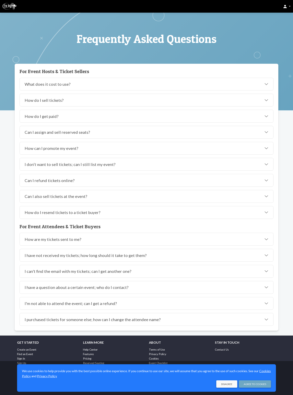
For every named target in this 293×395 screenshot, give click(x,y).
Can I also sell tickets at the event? (56, 196)
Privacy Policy (157, 354)
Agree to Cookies (255, 384)
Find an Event (25, 354)
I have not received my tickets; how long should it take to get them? (85, 255)
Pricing (87, 358)
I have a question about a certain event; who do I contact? (76, 287)
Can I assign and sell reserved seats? (57, 132)
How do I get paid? (41, 116)
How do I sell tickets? (44, 100)
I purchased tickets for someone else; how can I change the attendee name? (93, 319)
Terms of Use (157, 349)
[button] (287, 6)
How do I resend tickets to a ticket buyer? (62, 212)
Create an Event (26, 349)
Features (88, 354)
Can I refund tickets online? (49, 180)
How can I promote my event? (51, 148)
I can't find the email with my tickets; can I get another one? (78, 271)
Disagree (226, 384)
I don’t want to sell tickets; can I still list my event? (70, 164)
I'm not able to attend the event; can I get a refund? (71, 303)
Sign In (21, 358)
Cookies (154, 358)
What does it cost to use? (47, 84)
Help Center (90, 349)
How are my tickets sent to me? (53, 239)
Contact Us (222, 349)
